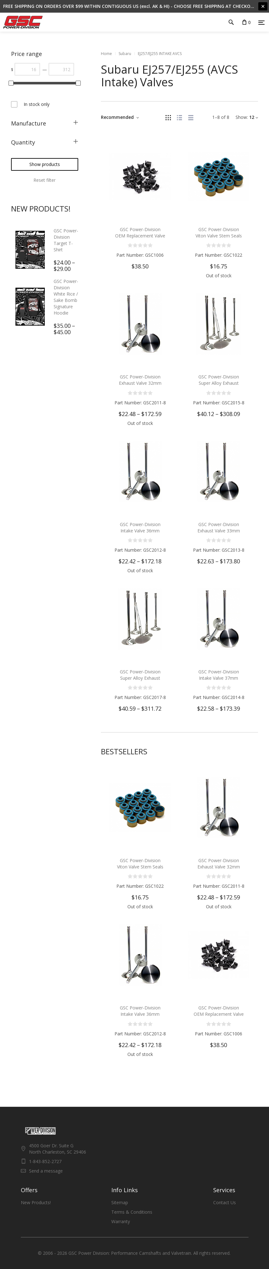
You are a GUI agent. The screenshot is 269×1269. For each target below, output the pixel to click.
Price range (26, 54)
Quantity (23, 142)
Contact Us (224, 1202)
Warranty (120, 1221)
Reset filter (44, 180)
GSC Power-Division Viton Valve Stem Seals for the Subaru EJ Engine (218, 235)
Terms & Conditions (131, 1212)
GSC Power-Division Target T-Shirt (66, 240)
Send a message (46, 1171)
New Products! (36, 1202)
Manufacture (28, 123)
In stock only (37, 104)
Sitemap (119, 1202)
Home (106, 53)
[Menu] (261, 22)
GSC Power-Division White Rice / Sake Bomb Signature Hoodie (66, 297)
